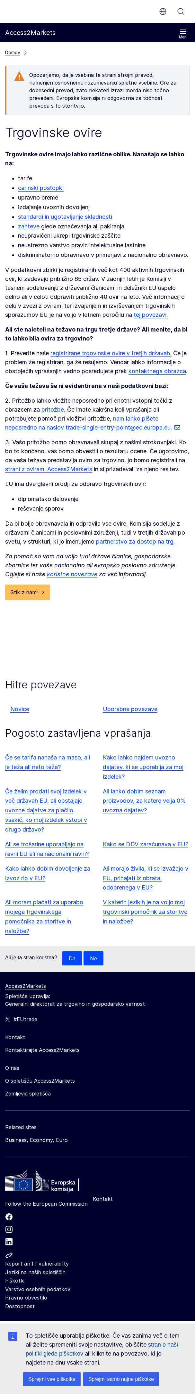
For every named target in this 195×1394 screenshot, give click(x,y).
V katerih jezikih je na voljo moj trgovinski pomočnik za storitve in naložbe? (145, 912)
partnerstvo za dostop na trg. (135, 541)
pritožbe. (53, 409)
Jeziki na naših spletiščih (35, 1272)
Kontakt (103, 1199)
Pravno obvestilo (26, 1297)
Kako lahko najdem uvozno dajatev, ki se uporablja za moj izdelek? (143, 767)
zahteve (29, 226)
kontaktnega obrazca (157, 371)
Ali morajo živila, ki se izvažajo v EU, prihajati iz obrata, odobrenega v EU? (145, 878)
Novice (19, 709)
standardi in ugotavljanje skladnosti (65, 216)
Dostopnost (20, 1306)
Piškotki (14, 1280)
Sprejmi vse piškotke (51, 1379)
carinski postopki (41, 187)
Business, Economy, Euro (36, 1140)
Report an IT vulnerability (37, 1263)
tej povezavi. (151, 314)
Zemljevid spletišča (28, 1093)
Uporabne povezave (130, 709)
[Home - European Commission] (51, 1182)
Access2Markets (25, 986)
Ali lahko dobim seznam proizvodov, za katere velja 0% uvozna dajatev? (144, 801)
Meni (183, 33)
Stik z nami (24, 592)
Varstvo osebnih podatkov (37, 1289)
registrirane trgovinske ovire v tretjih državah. (111, 353)
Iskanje (181, 11)
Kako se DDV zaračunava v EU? (145, 844)
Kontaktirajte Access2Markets (42, 1050)
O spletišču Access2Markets (40, 1081)
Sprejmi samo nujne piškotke (121, 1379)
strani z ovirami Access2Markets (48, 469)
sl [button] (163, 11)
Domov (12, 52)
